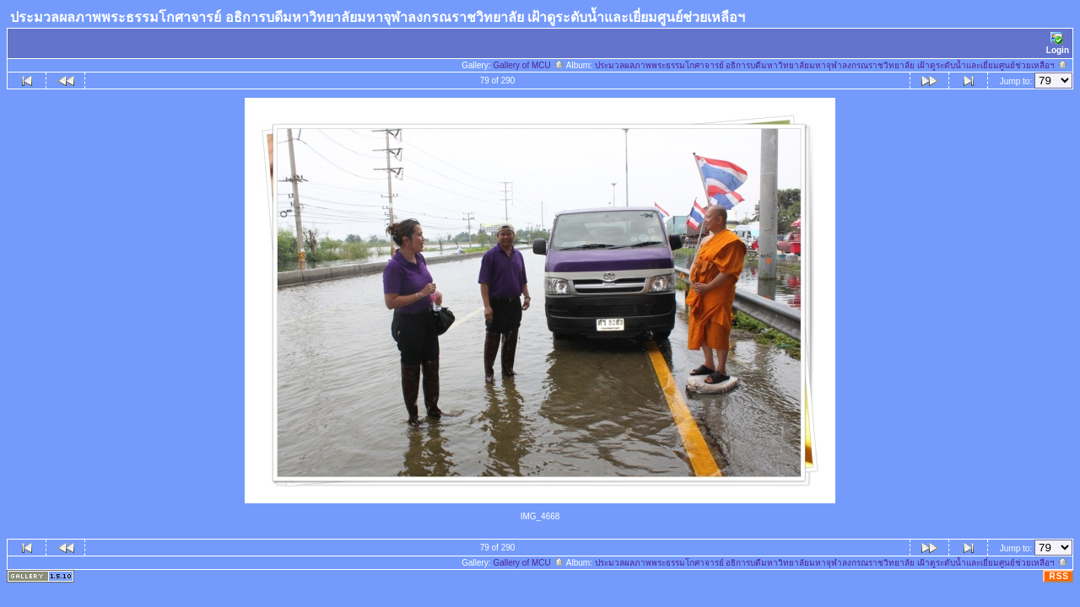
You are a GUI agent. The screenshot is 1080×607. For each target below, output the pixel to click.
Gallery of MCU (528, 65)
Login (1057, 43)
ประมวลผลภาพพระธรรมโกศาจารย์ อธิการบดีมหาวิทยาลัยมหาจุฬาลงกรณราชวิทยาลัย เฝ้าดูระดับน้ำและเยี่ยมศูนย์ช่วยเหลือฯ (831, 65)
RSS (1059, 576)
